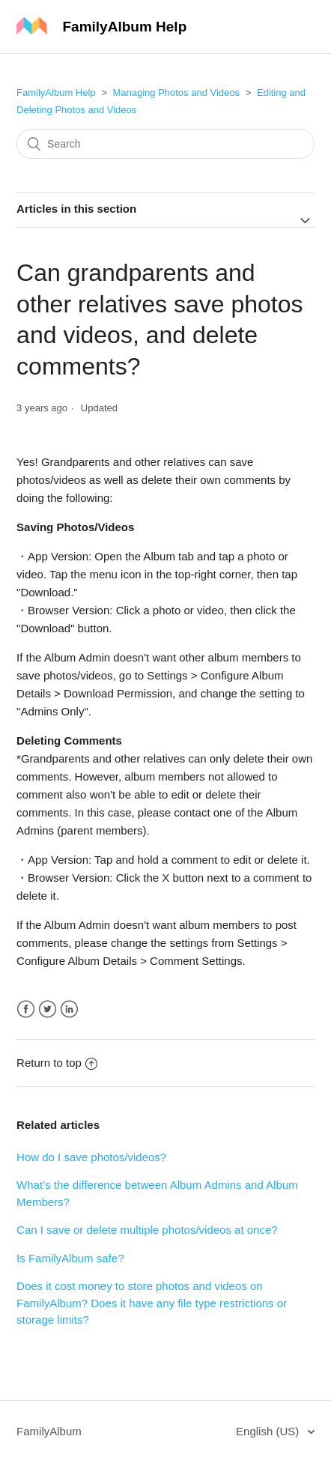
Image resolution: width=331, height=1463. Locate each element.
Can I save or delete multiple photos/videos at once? (147, 1229)
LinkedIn (69, 1009)
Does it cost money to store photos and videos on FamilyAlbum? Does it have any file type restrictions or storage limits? (151, 1302)
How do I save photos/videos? (91, 1157)
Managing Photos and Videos (176, 92)
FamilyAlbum (49, 1431)
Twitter (47, 1009)
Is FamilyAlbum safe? (70, 1258)
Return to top (56, 1062)
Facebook (25, 1009)
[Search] (165, 144)
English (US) (269, 1431)
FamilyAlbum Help (55, 92)
